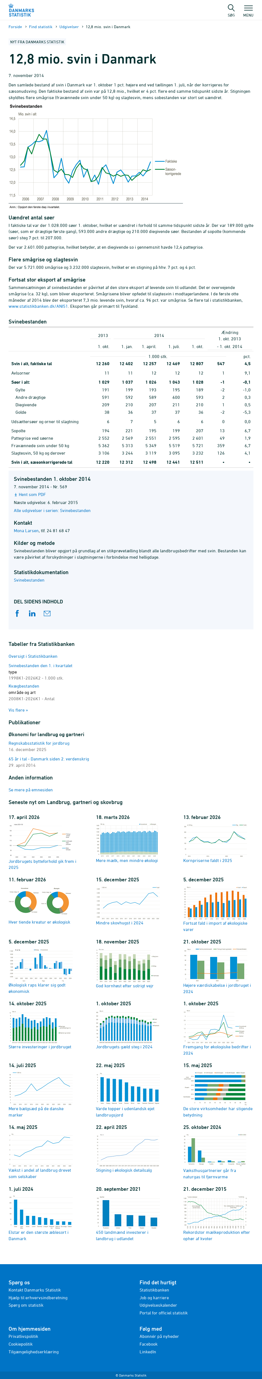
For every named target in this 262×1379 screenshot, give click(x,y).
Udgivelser (69, 26)
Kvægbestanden (31, 692)
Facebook (149, 1343)
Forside (15, 26)
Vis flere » (18, 709)
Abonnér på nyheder (159, 1336)
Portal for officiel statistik (164, 1312)
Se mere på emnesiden (31, 789)
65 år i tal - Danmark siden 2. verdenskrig (49, 758)
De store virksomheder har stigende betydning (218, 1094)
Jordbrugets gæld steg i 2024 (128, 1029)
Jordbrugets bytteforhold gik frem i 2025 (42, 846)
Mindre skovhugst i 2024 (128, 905)
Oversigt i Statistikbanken (33, 656)
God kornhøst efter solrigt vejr (128, 968)
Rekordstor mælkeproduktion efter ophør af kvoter (216, 1218)
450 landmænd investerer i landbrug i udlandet (128, 1218)
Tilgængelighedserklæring (34, 1351)
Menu (248, 12)
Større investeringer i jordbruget (41, 1029)
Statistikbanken (154, 1289)
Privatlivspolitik (23, 1336)
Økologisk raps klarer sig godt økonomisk (41, 971)
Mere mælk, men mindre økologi (128, 843)
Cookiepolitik (21, 1343)
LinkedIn (148, 1351)
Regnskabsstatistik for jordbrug (39, 743)
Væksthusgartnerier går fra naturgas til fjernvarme (215, 1156)
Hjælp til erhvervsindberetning (38, 1297)
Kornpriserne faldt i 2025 (215, 843)
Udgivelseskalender (158, 1305)
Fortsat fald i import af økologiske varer (215, 908)
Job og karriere (154, 1297)
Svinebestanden (29, 579)
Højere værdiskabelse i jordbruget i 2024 (217, 971)
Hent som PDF (32, 494)
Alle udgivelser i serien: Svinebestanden (52, 510)
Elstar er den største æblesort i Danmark (41, 1218)
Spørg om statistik (26, 1305)
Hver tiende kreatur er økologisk (41, 904)
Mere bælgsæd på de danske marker (41, 1094)
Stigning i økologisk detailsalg (128, 1153)
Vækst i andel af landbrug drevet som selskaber (41, 1156)
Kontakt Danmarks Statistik (35, 1289)
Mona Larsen (26, 530)
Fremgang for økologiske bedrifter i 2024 (217, 1032)
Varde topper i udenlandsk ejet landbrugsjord (128, 1094)
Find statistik (41, 26)
